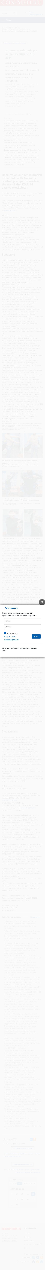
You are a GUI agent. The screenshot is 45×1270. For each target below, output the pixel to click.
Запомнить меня (12, 633)
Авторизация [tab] (11, 607)
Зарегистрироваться (11, 639)
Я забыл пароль (10, 636)
